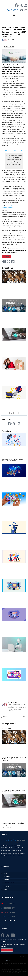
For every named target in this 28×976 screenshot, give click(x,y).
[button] (14, 15)
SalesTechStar (14, 965)
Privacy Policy (22, 965)
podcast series (21, 853)
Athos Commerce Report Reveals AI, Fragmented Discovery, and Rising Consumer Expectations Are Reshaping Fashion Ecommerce (14, 823)
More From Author (6, 728)
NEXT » (9, 827)
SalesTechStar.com (5, 845)
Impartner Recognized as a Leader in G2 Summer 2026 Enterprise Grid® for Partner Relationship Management (14, 759)
